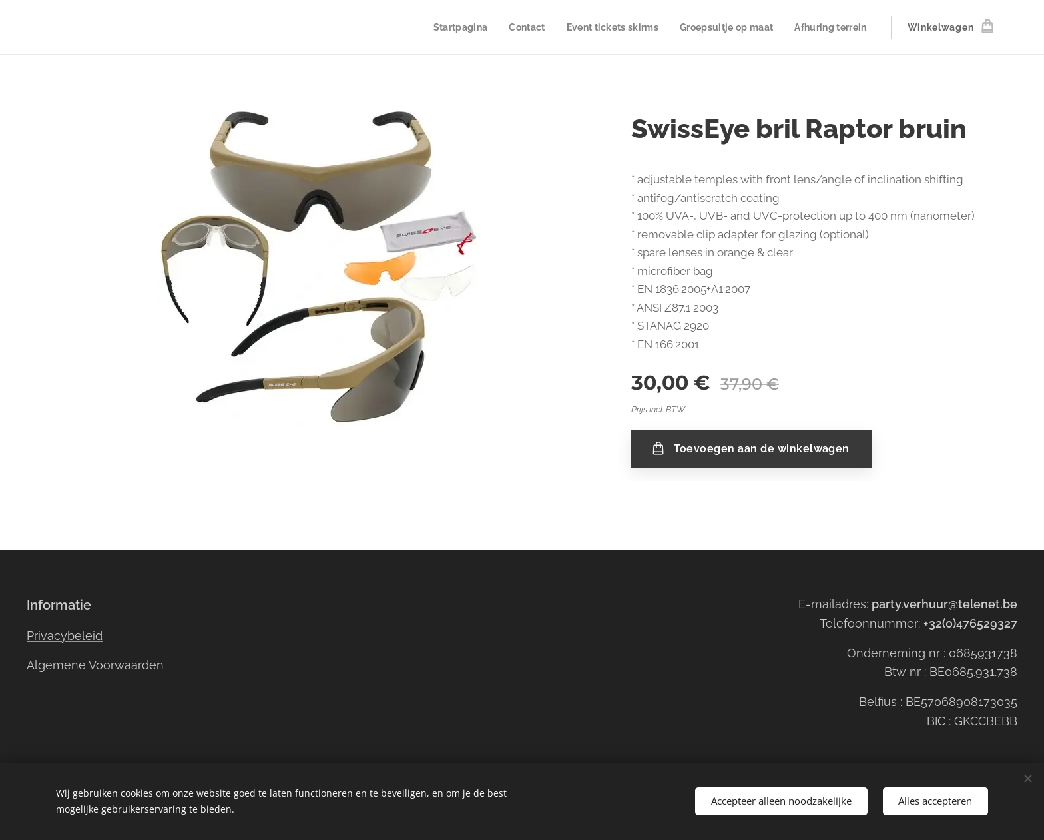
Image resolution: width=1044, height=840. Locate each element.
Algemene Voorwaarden (95, 665)
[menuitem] (447, 27)
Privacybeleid (65, 635)
